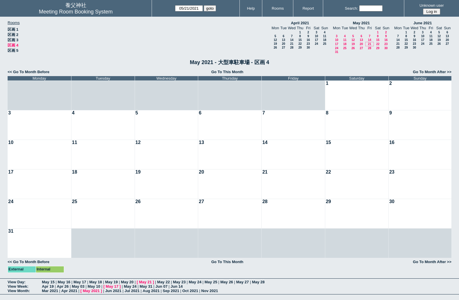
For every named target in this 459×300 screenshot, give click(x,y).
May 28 (258, 282)
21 (291, 43)
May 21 (145, 282)
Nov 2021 (209, 291)
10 (316, 36)
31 (336, 52)
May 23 (179, 282)
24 (316, 43)
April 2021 (300, 23)
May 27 (242, 282)
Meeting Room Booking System (76, 12)
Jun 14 (177, 286)
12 (275, 40)
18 (324, 40)
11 (324, 36)
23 (308, 43)
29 (300, 47)
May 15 (48, 282)
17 (316, 40)
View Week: (18, 286)
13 (283, 40)
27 (283, 47)
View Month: (19, 291)
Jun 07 (161, 286)
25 (324, 43)
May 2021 (361, 23)
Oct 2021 (190, 291)
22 (300, 43)
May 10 (94, 286)
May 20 (127, 282)
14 (291, 40)
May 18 (95, 282)
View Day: (16, 282)
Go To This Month (227, 72)
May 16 (64, 282)
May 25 (211, 282)
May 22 (163, 282)
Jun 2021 (113, 291)
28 (291, 47)
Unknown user (431, 5)
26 (275, 47)
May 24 (195, 282)
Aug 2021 (151, 291)
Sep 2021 (171, 291)
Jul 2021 (131, 291)
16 (308, 40)
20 (283, 43)
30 (308, 47)
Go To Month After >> (432, 72)
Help (251, 8)
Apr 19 (48, 286)
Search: (351, 8)
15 (300, 40)
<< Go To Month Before (28, 72)
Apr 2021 (69, 291)
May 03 (78, 286)
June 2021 (422, 23)
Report (308, 8)
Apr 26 (62, 286)
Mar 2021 (50, 291)
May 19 (111, 282)
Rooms (278, 8)
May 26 (226, 282)
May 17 (79, 282)
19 (275, 43)
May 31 (146, 286)
